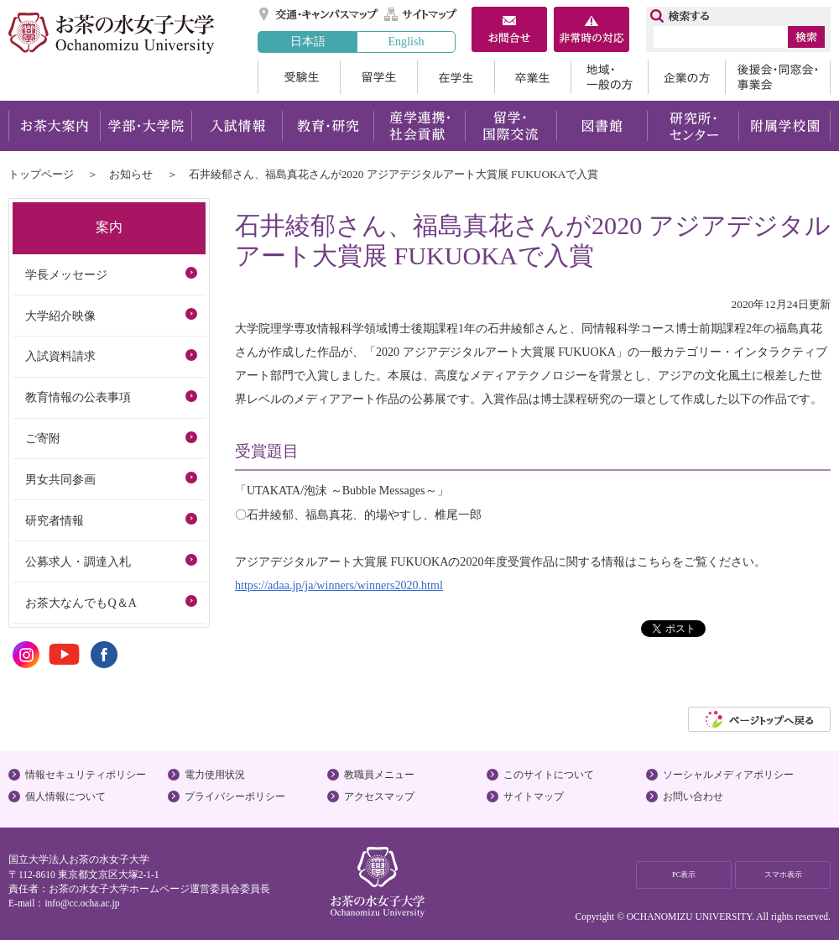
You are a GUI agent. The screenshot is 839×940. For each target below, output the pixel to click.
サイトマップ (421, 14)
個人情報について (65, 796)
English (406, 41)
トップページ (41, 174)
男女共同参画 (60, 479)
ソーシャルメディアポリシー (728, 775)
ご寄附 (42, 438)
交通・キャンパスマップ (319, 14)
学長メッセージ (66, 274)
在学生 (455, 77)
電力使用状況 (215, 775)
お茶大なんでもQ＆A (80, 602)
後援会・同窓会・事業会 (778, 77)
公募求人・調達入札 (78, 561)
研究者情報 (54, 520)
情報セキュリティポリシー (85, 775)
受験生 (299, 77)
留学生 (378, 77)
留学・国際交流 (510, 126)
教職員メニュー (379, 775)
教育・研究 (327, 126)
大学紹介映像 (60, 315)
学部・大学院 (145, 126)
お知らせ (131, 174)
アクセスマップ (379, 796)
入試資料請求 (60, 356)
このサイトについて (548, 775)
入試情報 (236, 126)
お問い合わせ (693, 796)
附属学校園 (785, 126)
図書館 (602, 126)
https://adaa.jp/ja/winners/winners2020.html (339, 585)
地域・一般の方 (609, 77)
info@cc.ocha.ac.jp (81, 903)
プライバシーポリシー (235, 796)
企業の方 (686, 77)
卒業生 (532, 77)
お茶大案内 (54, 126)
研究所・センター (693, 126)
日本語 (308, 41)
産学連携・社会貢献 (419, 126)
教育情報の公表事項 (78, 397)
